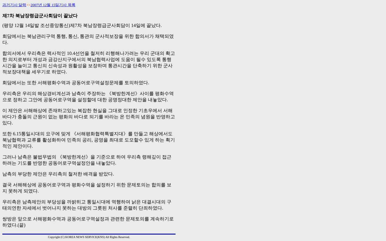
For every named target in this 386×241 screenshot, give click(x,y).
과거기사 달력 (14, 5)
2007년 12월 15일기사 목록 (53, 5)
